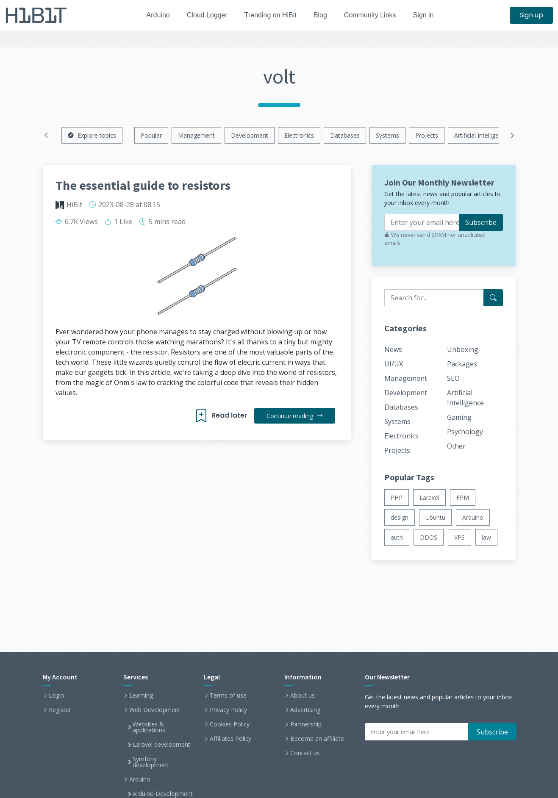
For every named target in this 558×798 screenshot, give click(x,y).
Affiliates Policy (230, 739)
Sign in (430, 15)
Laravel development (161, 745)
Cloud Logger (203, 15)
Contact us (305, 753)
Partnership (306, 724)
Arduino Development (163, 794)
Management (196, 135)
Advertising (305, 710)
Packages (462, 364)
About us (302, 695)
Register (60, 710)
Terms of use (228, 695)
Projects (426, 135)
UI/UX (393, 364)
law (486, 537)
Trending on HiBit (270, 15)
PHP (397, 497)
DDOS (428, 537)
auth (397, 537)
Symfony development (151, 762)
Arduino (152, 15)
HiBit (74, 204)
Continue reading (294, 416)
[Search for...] (493, 297)
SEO (453, 378)
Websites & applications (149, 727)
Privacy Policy (228, 710)
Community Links (375, 15)
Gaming (459, 417)
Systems (387, 135)
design (399, 517)
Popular (151, 135)
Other (456, 446)
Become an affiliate (317, 739)
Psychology (465, 431)
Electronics (299, 135)
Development (249, 135)
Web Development (154, 710)
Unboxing (462, 349)
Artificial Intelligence (481, 135)
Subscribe (481, 222)
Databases (345, 135)
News (393, 349)
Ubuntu (435, 517)
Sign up (531, 15)
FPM (462, 497)
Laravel (429, 497)
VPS (459, 537)
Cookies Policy (230, 724)
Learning (141, 695)
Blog (322, 15)
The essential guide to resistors (143, 185)
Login (56, 695)
